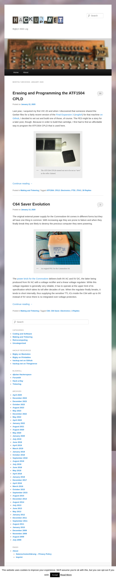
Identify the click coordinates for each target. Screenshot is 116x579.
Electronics (65, 190)
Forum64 (17, 378)
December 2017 (20, 480)
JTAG (78, 190)
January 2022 (19, 423)
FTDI (73, 190)
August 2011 (18, 524)
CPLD (57, 190)
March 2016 (18, 486)
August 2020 (18, 430)
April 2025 (17, 395)
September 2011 (20, 521)
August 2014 (18, 502)
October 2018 (19, 455)
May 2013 (17, 511)
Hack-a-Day (18, 381)
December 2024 (20, 398)
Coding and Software (22, 334)
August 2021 (18, 426)
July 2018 (17, 464)
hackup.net (24, 15)
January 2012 (19, 515)
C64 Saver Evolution (31, 204)
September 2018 (20, 458)
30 (100, 93)
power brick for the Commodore (32, 278)
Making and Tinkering (30, 190)
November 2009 (20, 533)
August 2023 (18, 407)
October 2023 (19, 404)
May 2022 (17, 417)
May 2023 (17, 411)
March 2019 (18, 448)
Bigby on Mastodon (22, 354)
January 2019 (19, 452)
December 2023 (20, 401)
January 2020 (19, 436)
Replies (86, 190)
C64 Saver (55, 311)
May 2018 (17, 470)
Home (16, 72)
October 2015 (19, 489)
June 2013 (17, 508)
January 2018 (19, 477)
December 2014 (20, 499)
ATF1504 (50, 190)
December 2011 (20, 518)
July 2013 (17, 505)
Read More (66, 574)
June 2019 (17, 442)
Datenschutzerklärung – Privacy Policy (33, 554)
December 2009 (20, 530)
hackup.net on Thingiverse (25, 363)
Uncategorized (19, 343)
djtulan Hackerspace (22, 374)
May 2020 (17, 433)
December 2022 (20, 414)
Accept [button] (55, 575)
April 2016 (17, 483)
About (25, 72)
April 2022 (17, 420)
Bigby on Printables (22, 357)
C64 (48, 311)
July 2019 (17, 439)
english (78, 114)
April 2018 (17, 474)
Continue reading (22, 183)
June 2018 (17, 467)
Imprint (19, 557)
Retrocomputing (20, 340)
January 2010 (19, 527)
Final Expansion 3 (65, 114)
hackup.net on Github (23, 360)
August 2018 (18, 461)
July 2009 (17, 540)
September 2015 (20, 492)
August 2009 (18, 537)
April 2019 (17, 445)
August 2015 (18, 496)
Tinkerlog (17, 384)
